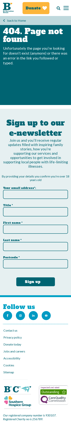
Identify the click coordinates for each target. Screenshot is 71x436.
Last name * (12, 240)
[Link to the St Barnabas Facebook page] (7, 315)
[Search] (57, 8)
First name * (13, 223)
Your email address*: (19, 188)
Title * (8, 205)
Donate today (12, 344)
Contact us (10, 330)
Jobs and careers (14, 351)
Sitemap (8, 372)
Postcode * (11, 257)
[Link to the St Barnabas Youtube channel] (46, 315)
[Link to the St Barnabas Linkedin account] (33, 315)
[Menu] (66, 8)
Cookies (8, 365)
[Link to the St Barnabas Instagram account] (20, 315)
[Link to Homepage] (8, 8)
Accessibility (11, 358)
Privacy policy (12, 337)
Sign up (33, 281)
